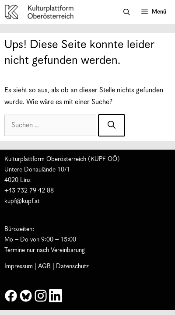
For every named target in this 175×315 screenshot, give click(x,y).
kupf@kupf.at (22, 201)
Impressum (18, 266)
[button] (127, 12)
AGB (44, 266)
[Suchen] (111, 125)
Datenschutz (72, 266)
